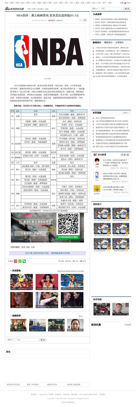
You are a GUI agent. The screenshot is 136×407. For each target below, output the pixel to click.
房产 (104, 3)
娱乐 (22, 3)
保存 (69, 261)
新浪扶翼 (96, 324)
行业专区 (128, 325)
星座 (82, 3)
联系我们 (58, 394)
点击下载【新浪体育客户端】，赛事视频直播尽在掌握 (47, 253)
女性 (93, 3)
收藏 (88, 3)
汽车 (99, 3)
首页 (6, 3)
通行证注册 (93, 394)
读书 (55, 3)
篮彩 (28, 247)
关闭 (84, 261)
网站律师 (74, 394)
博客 (50, 3)
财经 (28, 3)
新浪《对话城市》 (33, 384)
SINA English (83, 394)
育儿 (71, 3)
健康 (77, 3)
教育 (61, 3)
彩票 (34, 9)
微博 (44, 3)
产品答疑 (102, 394)
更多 (110, 3)
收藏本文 (59, 20)
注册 (121, 3)
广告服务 (50, 394)
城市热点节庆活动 (13, 384)
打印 (76, 261)
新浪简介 (34, 394)
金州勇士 (40, 9)
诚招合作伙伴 (52, 384)
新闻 (12, 3)
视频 (39, 3)
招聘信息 (66, 394)
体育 (17, 3)
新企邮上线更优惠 (73, 384)
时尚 (66, 3)
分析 (33, 247)
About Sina (42, 394)
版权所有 (71, 402)
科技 (33, 3)
